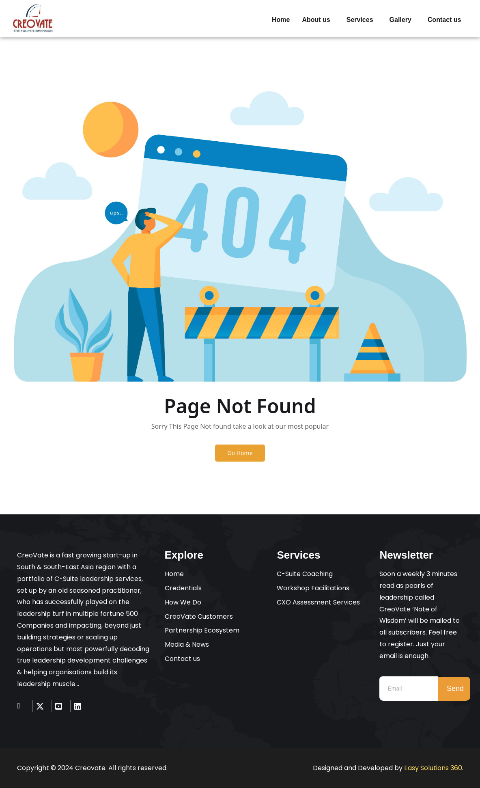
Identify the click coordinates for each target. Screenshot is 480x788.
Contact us (444, 19)
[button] (318, 20)
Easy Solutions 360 (433, 768)
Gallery (400, 19)
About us (316, 19)
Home (281, 19)
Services (360, 19)
